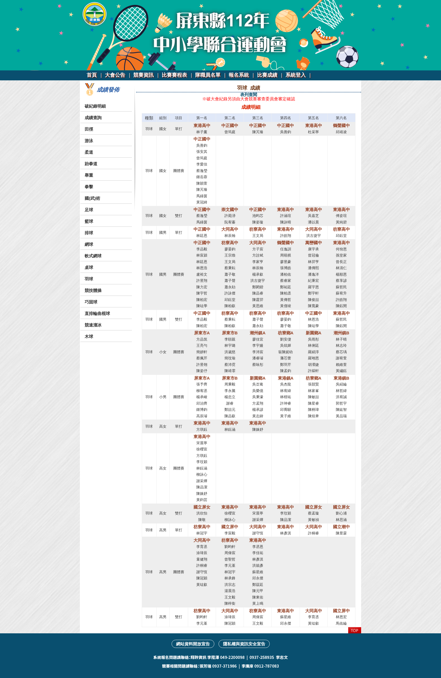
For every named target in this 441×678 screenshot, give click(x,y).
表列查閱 (248, 94)
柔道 (89, 152)
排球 (89, 232)
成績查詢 (93, 117)
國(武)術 (92, 198)
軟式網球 (93, 255)
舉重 (89, 175)
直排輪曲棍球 (97, 313)
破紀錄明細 (95, 106)
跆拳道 (91, 163)
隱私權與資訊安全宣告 (244, 643)
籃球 (89, 221)
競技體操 (93, 290)
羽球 (89, 278)
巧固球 (91, 302)
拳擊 (89, 186)
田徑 (89, 129)
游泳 (89, 140)
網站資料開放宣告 (193, 643)
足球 (89, 209)
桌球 (89, 267)
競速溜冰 (93, 325)
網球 (89, 244)
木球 (89, 336)
